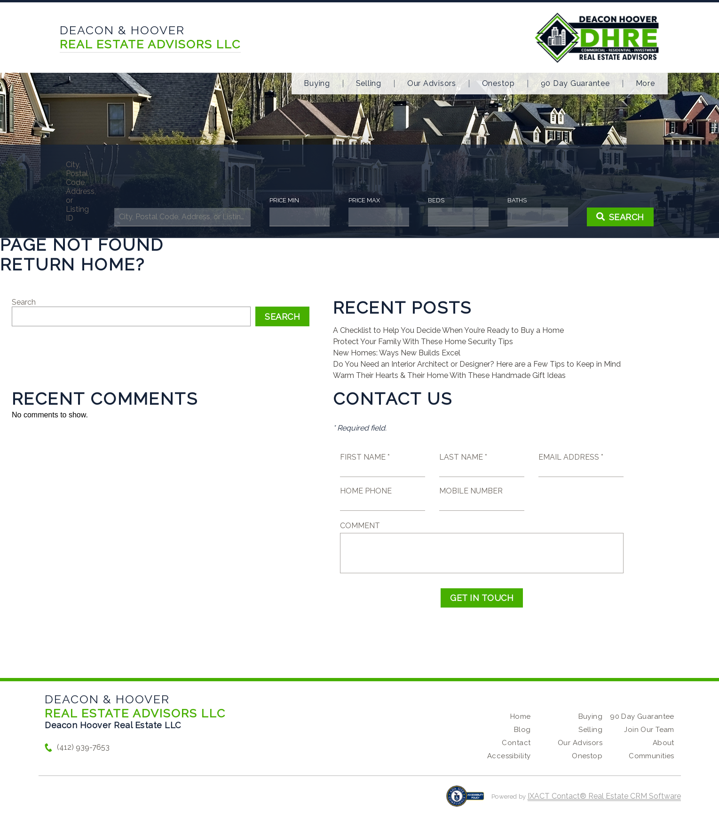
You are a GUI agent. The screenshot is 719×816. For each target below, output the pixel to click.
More (645, 83)
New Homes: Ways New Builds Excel (396, 352)
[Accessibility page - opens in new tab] (465, 800)
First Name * (365, 457)
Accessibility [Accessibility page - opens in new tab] (508, 756)
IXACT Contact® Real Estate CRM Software (604, 796)
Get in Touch (482, 598)
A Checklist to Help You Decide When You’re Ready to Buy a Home (448, 330)
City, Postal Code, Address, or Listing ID (80, 191)
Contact (516, 743)
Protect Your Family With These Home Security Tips (423, 341)
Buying (317, 83)
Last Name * (463, 457)
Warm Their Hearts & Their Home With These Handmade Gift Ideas (449, 375)
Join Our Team (649, 729)
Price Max (364, 200)
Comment (360, 525)
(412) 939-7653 (83, 747)
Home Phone (366, 490)
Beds (436, 200)
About (663, 743)
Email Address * (570, 457)
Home (520, 716)
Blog (522, 729)
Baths (517, 200)
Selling (368, 83)
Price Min (284, 200)
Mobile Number (471, 490)
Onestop (498, 83)
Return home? (72, 264)
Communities (651, 756)
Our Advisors (431, 83)
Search (24, 302)
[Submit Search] (620, 217)
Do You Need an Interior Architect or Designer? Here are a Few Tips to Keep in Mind (477, 364)
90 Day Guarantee (575, 83)
